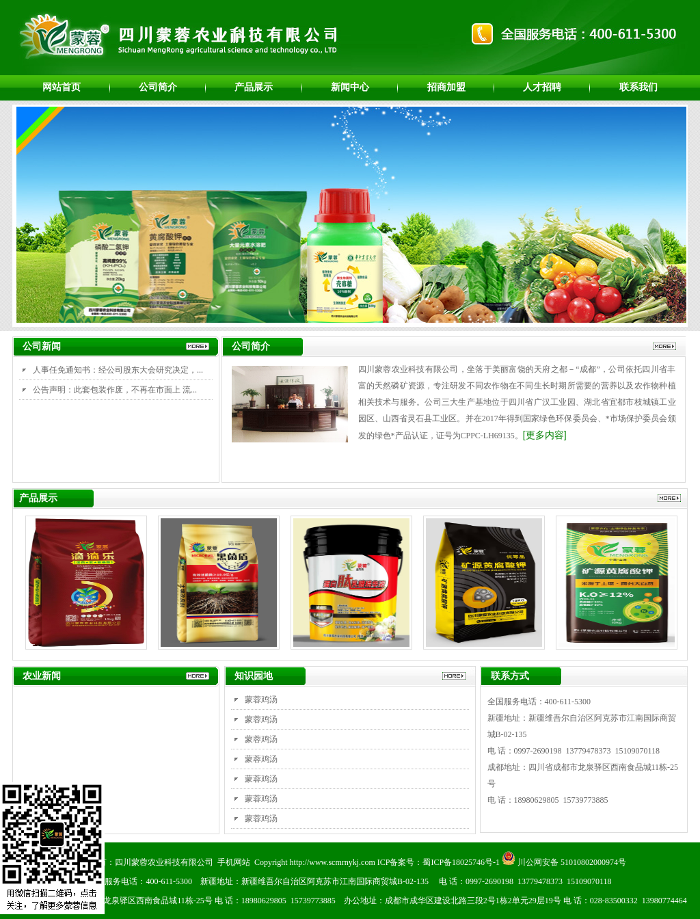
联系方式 (510, 675)
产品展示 (253, 86)
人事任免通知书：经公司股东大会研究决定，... (118, 370)
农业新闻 (42, 675)
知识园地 (253, 675)
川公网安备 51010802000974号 (564, 862)
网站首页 (61, 86)
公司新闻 (42, 346)
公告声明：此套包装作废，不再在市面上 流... (115, 390)
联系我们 (638, 86)
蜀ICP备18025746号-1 (461, 862)
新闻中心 (350, 86)
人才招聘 (542, 86)
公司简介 (158, 86)
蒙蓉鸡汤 (261, 699)
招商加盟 (446, 86)
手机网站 (233, 862)
